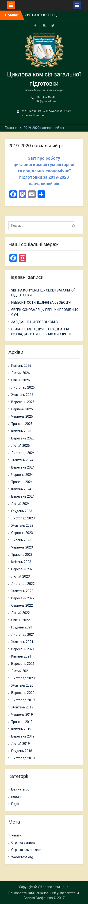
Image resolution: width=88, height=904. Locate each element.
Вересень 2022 (22, 598)
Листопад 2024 (23, 453)
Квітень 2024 (21, 489)
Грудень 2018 (21, 751)
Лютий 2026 (20, 373)
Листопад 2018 (23, 758)
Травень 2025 (22, 424)
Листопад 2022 (23, 584)
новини (17, 796)
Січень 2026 (20, 380)
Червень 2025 (22, 416)
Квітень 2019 (21, 729)
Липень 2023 (21, 540)
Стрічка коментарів (26, 850)
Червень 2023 (22, 547)
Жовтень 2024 (22, 460)
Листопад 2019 (23, 700)
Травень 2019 (22, 722)
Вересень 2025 (22, 402)
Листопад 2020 (23, 678)
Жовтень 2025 (22, 395)
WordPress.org (22, 857)
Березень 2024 (22, 496)
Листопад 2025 (23, 387)
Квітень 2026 (21, 365)
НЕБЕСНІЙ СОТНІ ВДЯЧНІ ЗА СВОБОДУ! (41, 302)
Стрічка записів (23, 842)
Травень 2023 (22, 554)
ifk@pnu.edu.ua (46, 101)
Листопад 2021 (23, 634)
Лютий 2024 (20, 504)
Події (15, 804)
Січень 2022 (20, 620)
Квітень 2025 (21, 431)
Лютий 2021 (20, 671)
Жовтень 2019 (22, 707)
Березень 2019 (22, 736)
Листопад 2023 (23, 518)
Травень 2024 (22, 482)
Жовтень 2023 (22, 525)
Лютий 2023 (20, 576)
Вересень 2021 (22, 649)
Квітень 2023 (21, 562)
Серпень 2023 (22, 533)
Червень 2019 (22, 714)
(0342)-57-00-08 (45, 96)
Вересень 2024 (22, 467)
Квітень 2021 (21, 656)
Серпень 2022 (22, 605)
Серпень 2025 (22, 409)
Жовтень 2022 (22, 591)
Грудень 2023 (21, 511)
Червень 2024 (22, 475)
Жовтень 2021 (22, 642)
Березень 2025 (22, 438)
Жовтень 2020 (22, 685)
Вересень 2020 (22, 693)
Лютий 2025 (20, 445)
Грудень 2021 (21, 627)
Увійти (16, 835)
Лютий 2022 (20, 613)
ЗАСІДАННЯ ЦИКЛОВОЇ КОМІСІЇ (35, 322)
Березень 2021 (22, 664)
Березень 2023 (22, 569)
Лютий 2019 (20, 743)
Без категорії (21, 789)
